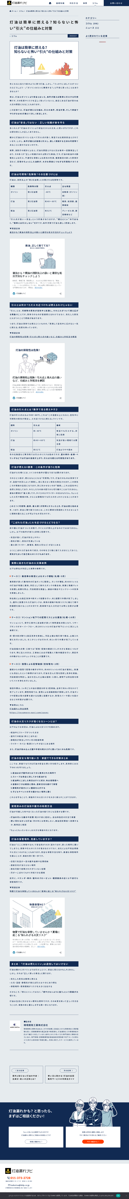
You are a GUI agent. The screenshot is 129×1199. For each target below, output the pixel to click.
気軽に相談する (36, 1142)
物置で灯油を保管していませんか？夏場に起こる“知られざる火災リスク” (43, 891)
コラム (95, 3)
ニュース (90, 27)
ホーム (14, 11)
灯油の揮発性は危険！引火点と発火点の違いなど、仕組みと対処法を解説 (43, 336)
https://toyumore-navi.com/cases (29, 712)
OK (118, 1195)
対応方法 (74, 3)
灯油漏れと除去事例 (19, 708)
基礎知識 (60, 3)
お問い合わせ (116, 3)
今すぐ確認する (93, 1142)
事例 (85, 3)
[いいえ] (126, 1195)
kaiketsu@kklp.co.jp (20, 1185)
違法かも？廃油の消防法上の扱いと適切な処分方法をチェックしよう (41, 232)
